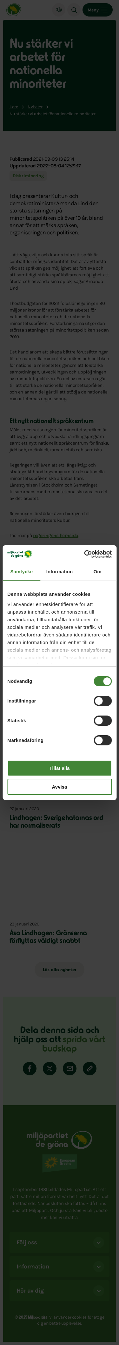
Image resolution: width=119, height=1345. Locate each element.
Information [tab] (59, 571)
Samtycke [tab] (21, 571)
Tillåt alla (60, 768)
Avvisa (59, 787)
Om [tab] (98, 571)
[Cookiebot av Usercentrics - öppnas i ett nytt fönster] (85, 554)
